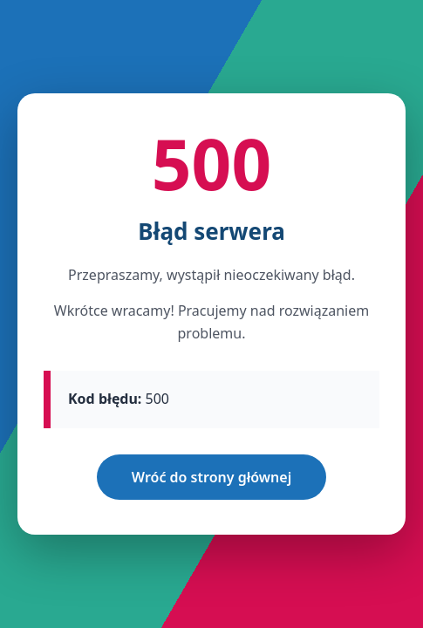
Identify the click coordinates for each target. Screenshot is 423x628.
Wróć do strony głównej (211, 477)
